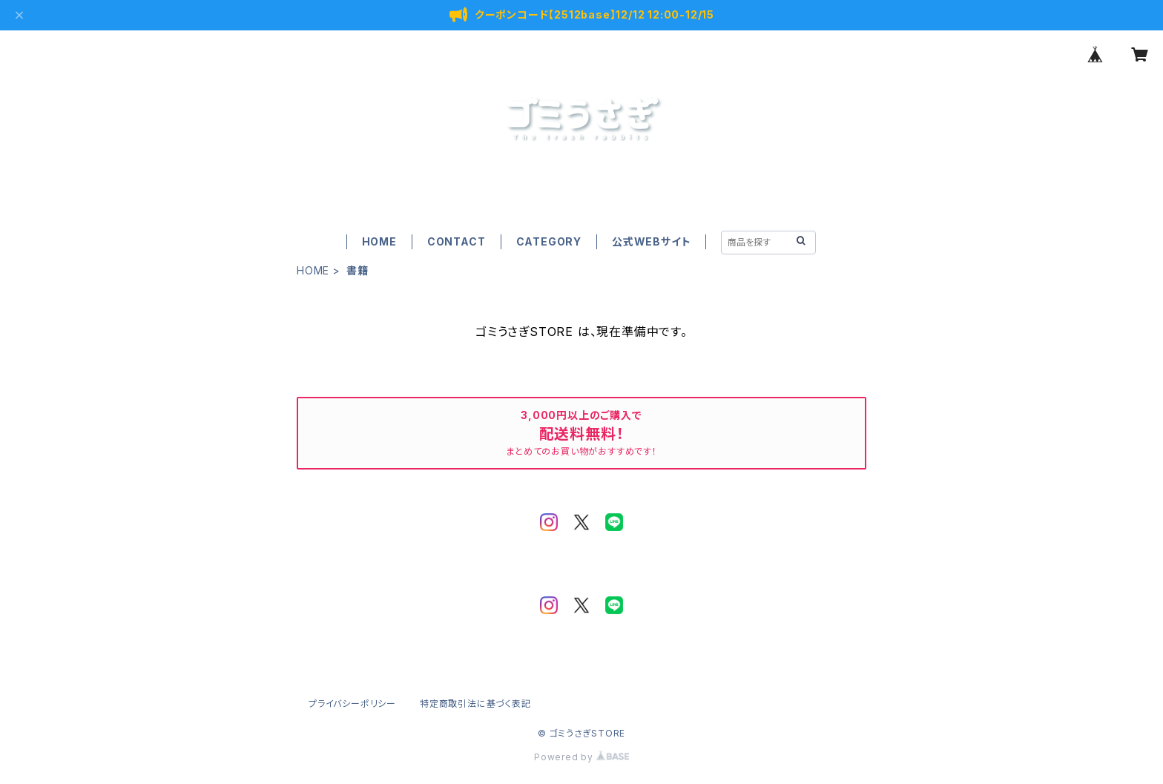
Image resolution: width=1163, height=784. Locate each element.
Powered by (581, 756)
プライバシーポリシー (352, 703)
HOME (379, 241)
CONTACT (456, 241)
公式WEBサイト (651, 241)
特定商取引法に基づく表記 (475, 703)
